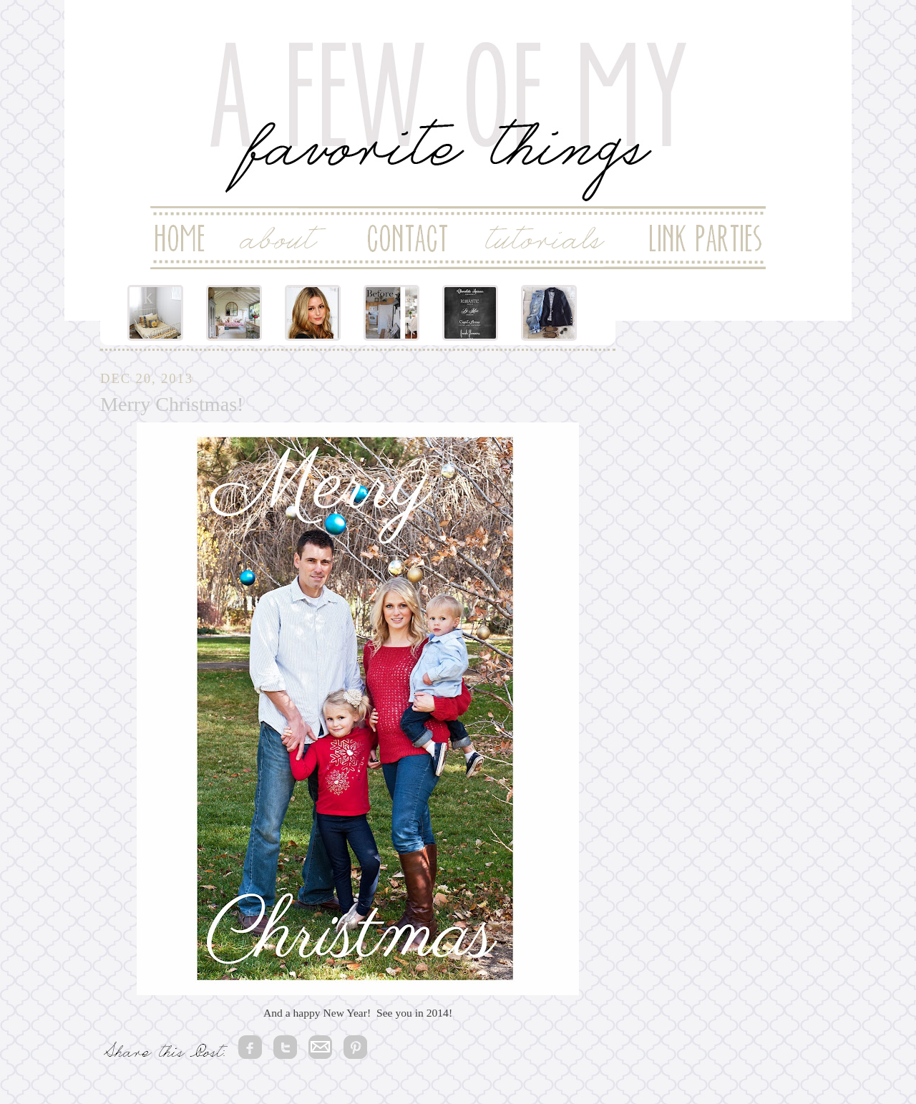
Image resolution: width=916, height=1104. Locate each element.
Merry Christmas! (171, 404)
